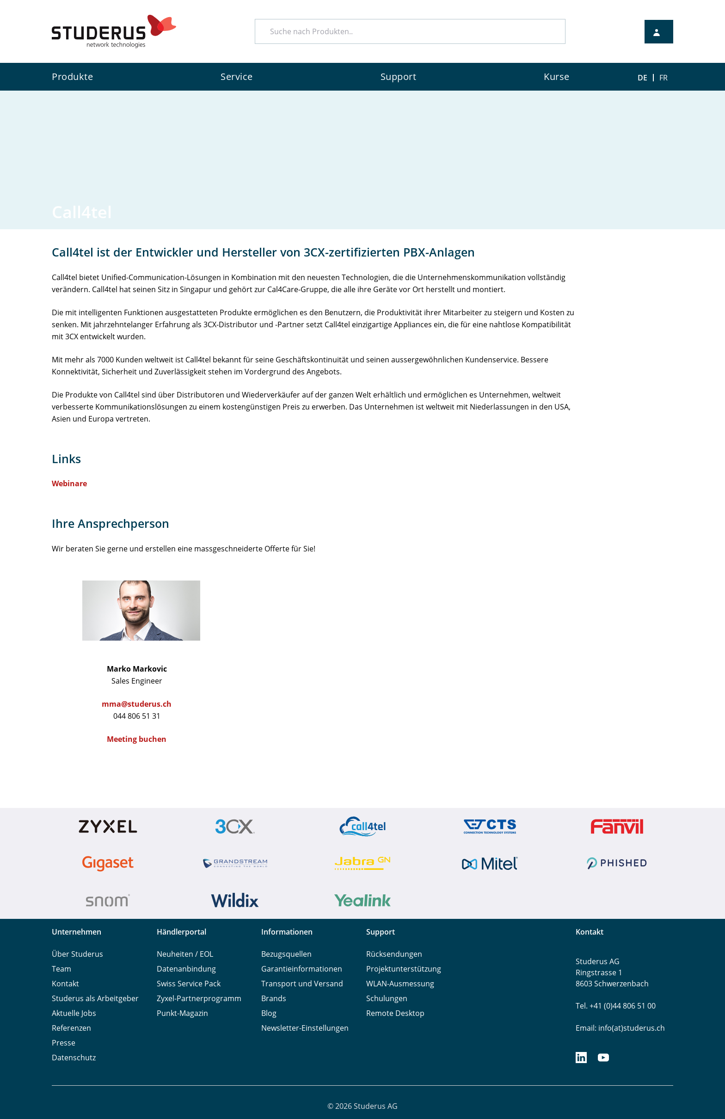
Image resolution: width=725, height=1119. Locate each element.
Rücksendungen (394, 954)
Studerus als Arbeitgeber (95, 998)
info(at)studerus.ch (631, 1028)
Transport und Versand (302, 983)
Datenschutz (74, 1057)
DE (642, 78)
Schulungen (386, 998)
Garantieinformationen (301, 969)
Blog (268, 1013)
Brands (273, 998)
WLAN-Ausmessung (400, 983)
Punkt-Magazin (182, 1013)
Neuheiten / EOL (185, 954)
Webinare (69, 483)
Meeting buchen (136, 739)
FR (663, 78)
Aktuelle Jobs (74, 1013)
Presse (63, 1043)
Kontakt (65, 983)
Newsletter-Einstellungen (305, 1028)
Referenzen (71, 1028)
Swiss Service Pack (189, 983)
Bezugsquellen (286, 954)
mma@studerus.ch (137, 704)
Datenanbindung (186, 969)
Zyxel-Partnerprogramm (199, 998)
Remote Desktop (395, 1013)
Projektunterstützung (403, 969)
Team (61, 969)
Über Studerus (77, 954)
